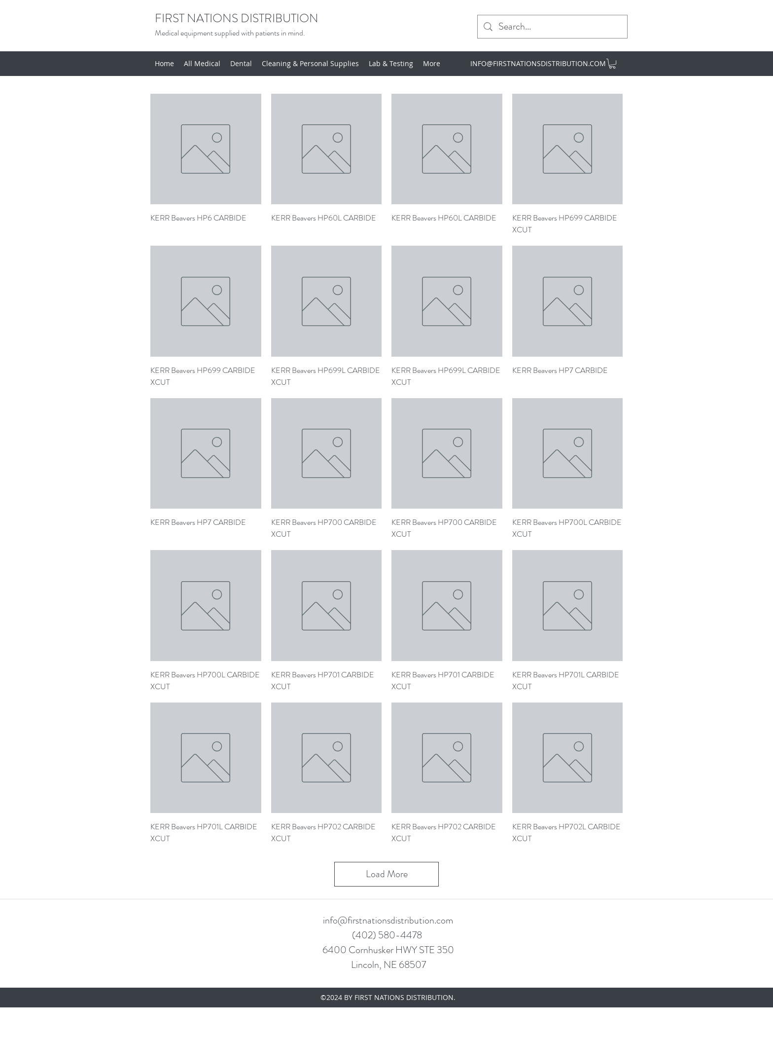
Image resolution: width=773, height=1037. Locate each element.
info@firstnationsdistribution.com (388, 920)
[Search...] (552, 26)
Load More (387, 874)
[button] (612, 64)
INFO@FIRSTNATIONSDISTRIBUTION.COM (538, 63)
